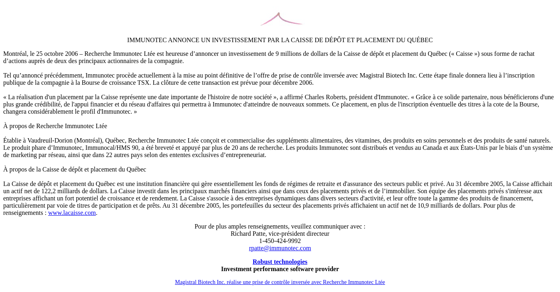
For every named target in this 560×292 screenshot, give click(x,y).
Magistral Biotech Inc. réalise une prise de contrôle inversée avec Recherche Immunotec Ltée (280, 282)
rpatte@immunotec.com (280, 248)
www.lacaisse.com (72, 212)
